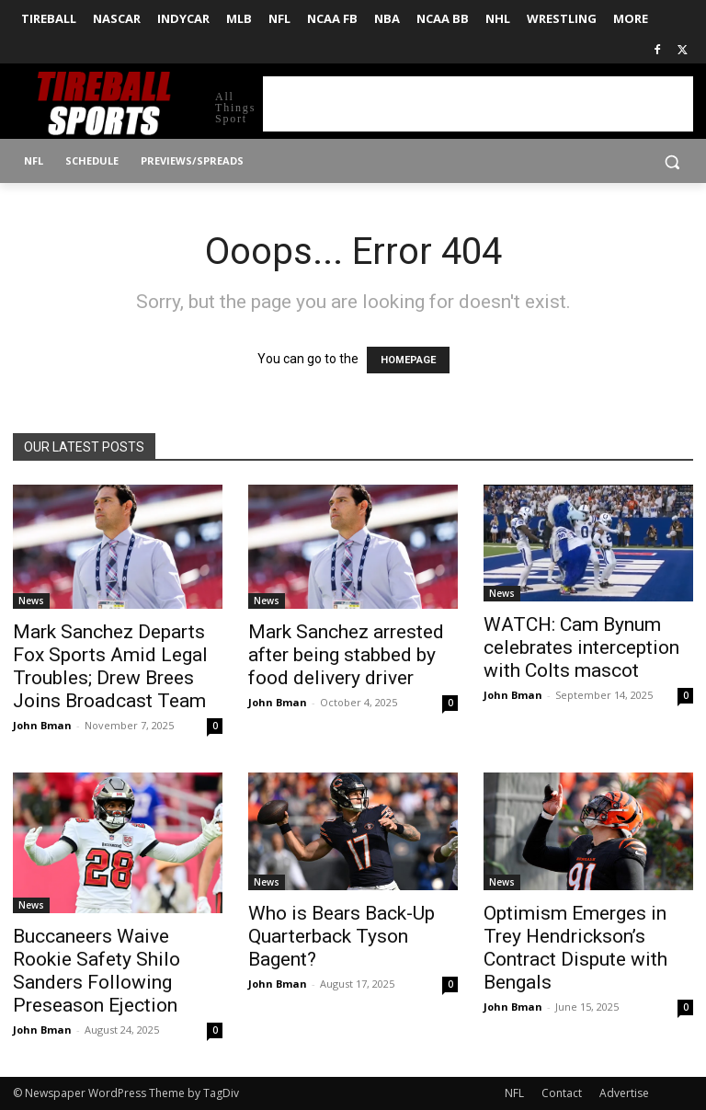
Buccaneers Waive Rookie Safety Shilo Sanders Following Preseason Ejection (96, 970)
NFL (514, 1093)
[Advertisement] (478, 104)
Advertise (624, 1093)
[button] (671, 161)
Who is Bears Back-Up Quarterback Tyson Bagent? (341, 936)
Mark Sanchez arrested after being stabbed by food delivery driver (346, 655)
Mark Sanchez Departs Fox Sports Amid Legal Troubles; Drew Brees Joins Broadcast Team (110, 666)
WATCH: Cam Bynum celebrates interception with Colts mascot (581, 647)
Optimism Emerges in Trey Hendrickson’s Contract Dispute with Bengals (575, 947)
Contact (561, 1093)
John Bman (42, 725)
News (31, 600)
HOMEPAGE (408, 360)
